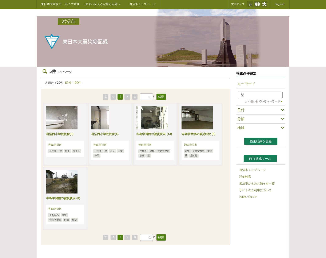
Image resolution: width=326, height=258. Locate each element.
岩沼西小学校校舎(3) (59, 134)
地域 (240, 128)
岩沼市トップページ (142, 4)
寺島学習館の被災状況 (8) (63, 198)
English (279, 4)
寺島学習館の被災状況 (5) (198, 134)
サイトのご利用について (255, 190)
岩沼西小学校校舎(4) (105, 134)
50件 (68, 82)
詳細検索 (245, 176)
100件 (77, 82)
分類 (240, 119)
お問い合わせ (248, 197)
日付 (240, 110)
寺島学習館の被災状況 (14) (154, 134)
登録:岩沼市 (54, 144)
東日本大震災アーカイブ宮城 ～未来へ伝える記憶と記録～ (81, 4)
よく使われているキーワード (262, 101)
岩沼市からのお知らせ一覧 (257, 183)
